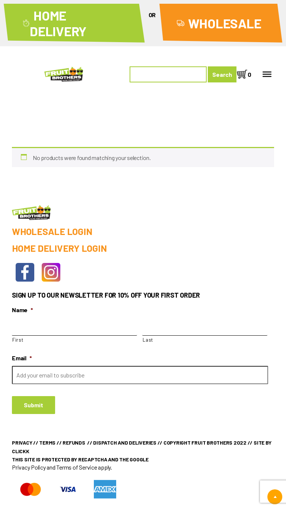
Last (148, 340)
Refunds (74, 442)
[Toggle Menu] (267, 74)
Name (22, 309)
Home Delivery (58, 23)
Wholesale (224, 23)
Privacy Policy (29, 467)
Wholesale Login (52, 231)
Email (22, 357)
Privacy (22, 442)
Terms (47, 442)
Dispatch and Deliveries (124, 442)
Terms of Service (76, 467)
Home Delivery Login (59, 248)
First (17, 340)
